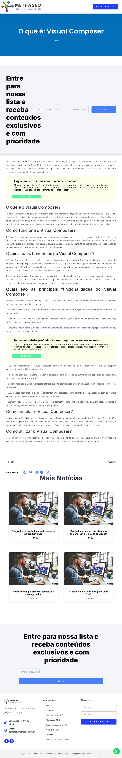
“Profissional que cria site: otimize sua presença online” (33, 593)
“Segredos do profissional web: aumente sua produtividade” (33, 532)
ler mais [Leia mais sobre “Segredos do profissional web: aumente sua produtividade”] (33, 538)
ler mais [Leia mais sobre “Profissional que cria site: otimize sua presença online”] (33, 599)
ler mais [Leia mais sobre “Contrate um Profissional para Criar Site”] (89, 599)
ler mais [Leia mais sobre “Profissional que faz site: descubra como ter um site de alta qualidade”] (89, 538)
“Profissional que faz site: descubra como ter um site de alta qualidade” (88, 532)
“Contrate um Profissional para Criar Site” (88, 593)
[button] (62, 6)
